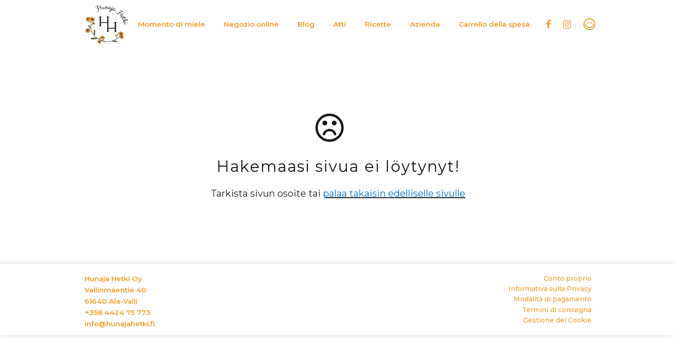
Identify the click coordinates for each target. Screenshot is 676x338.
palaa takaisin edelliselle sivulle (394, 193)
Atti (339, 24)
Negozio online (251, 24)
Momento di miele (171, 24)
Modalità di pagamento (553, 299)
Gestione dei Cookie (557, 320)
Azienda (425, 24)
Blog (306, 24)
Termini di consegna (557, 310)
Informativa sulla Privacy (550, 288)
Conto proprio (568, 278)
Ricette (378, 24)
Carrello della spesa (494, 24)
